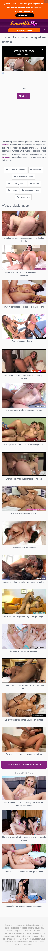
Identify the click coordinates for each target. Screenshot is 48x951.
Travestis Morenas (23, 176)
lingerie (34, 183)
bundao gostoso (16, 183)
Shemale (35, 169)
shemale (5, 145)
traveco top (23, 197)
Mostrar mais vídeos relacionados (24, 764)
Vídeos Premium (24, 30)
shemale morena (30, 190)
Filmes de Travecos (15, 169)
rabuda (12, 190)
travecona (6, 157)
